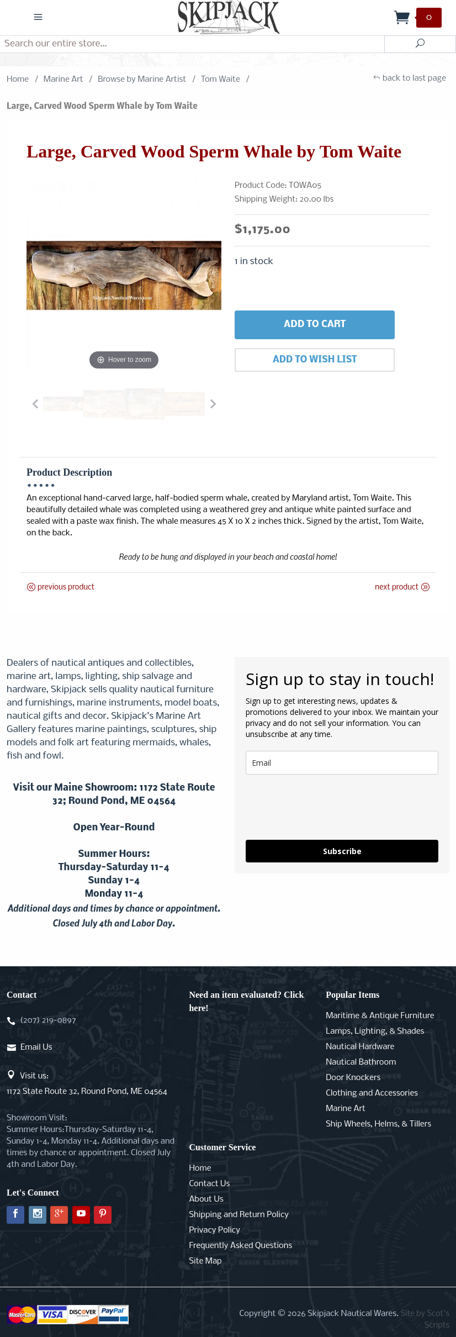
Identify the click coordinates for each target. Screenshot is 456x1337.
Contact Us (209, 1184)
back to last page (409, 79)
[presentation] (329, 807)
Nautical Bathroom (361, 1062)
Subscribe (342, 851)
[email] (342, 763)
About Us (206, 1199)
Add (315, 324)
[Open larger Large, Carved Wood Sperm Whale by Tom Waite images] (123, 275)
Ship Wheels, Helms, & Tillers (378, 1124)
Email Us (36, 1047)
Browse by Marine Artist (142, 79)
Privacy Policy (214, 1230)
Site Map (205, 1261)
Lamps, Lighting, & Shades (375, 1031)
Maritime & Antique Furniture (380, 1016)
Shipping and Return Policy (239, 1214)
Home (18, 79)
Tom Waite (220, 79)
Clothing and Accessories (372, 1093)
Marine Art (63, 79)
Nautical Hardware (360, 1047)
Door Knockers (353, 1077)
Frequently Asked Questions (240, 1245)
